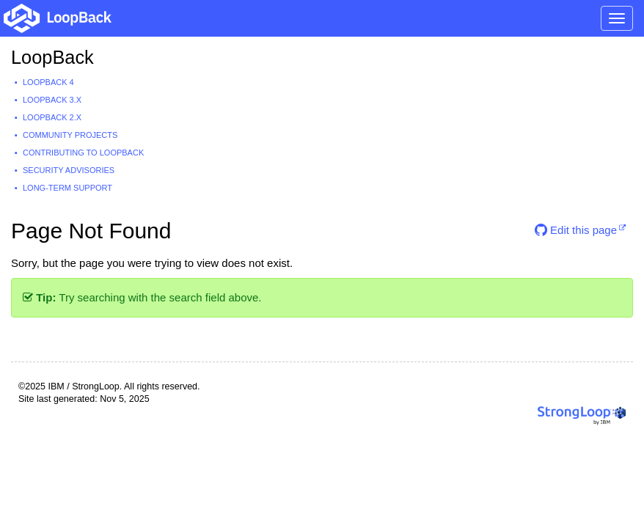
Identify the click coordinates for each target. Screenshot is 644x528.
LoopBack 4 (48, 82)
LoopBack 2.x (52, 117)
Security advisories (68, 170)
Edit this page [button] (576, 230)
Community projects (70, 135)
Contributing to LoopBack (83, 152)
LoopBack (52, 57)
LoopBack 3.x (52, 99)
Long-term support (67, 187)
